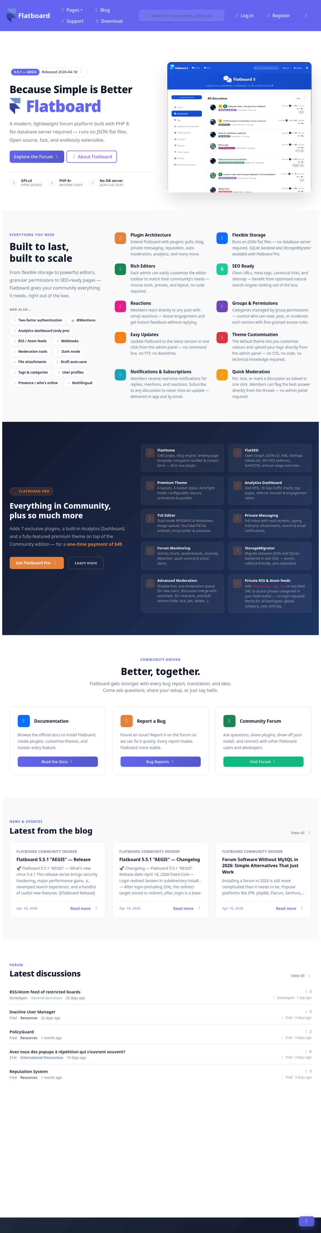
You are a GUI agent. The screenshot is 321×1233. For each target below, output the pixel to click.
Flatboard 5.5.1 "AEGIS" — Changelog (159, 859)
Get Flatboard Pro (37, 562)
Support (71, 21)
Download (108, 21)
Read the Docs (57, 761)
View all (301, 832)
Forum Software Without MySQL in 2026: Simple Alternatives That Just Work (260, 865)
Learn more (86, 562)
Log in (244, 15)
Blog (102, 10)
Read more (58, 908)
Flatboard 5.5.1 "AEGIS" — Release (54, 859)
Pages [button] (69, 10)
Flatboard (28, 15)
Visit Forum (263, 761)
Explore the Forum (37, 157)
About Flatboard (91, 157)
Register (278, 15)
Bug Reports (160, 761)
